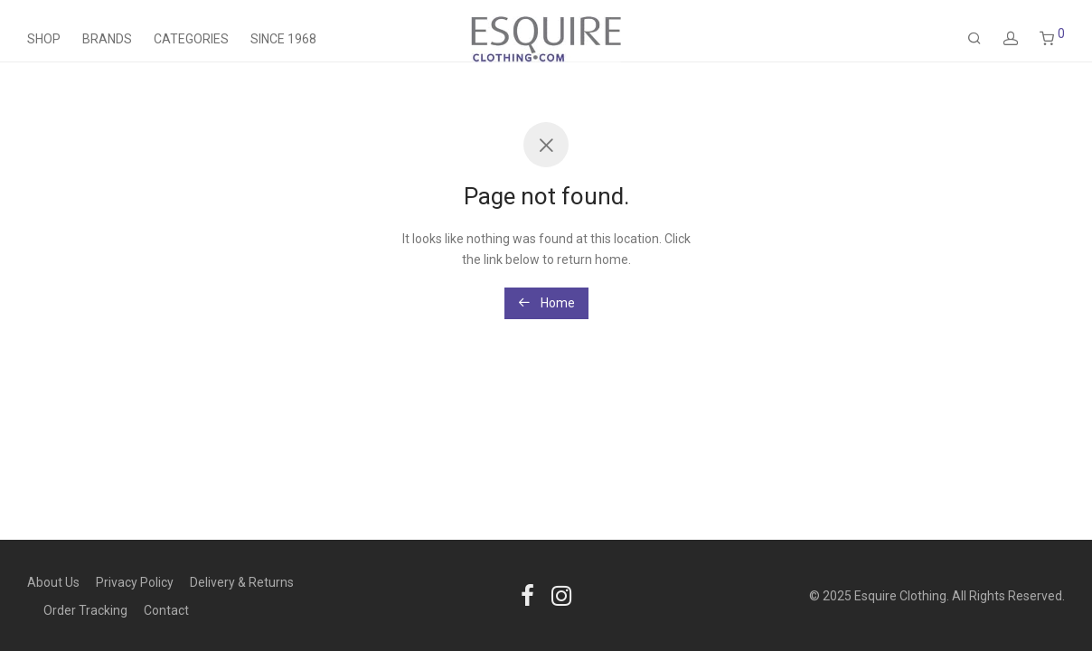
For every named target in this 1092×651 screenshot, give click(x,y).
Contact (166, 610)
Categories (191, 39)
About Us (53, 582)
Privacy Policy (135, 582)
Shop (44, 39)
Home (546, 303)
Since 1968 (283, 39)
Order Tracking (85, 610)
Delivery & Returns (242, 582)
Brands (107, 39)
